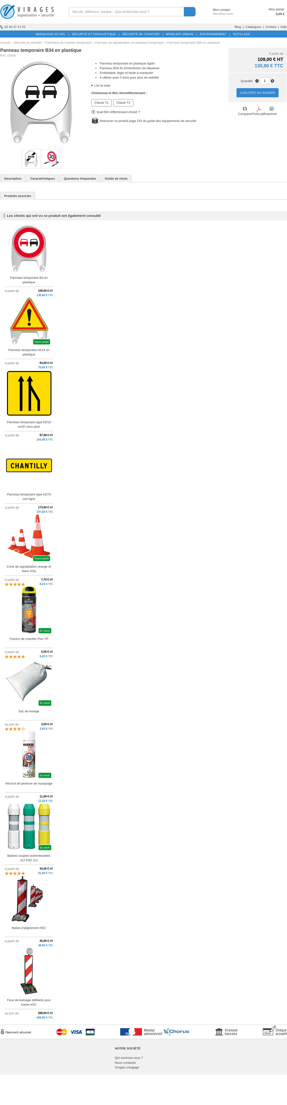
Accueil (5, 42)
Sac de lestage (28, 711)
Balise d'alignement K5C (29, 928)
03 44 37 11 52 (12, 27)
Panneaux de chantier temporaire (68, 42)
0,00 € (280, 14)
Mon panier (276, 9)
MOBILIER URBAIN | (180, 34)
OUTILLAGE (240, 34)
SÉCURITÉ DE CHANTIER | (141, 34)
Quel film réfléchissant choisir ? (115, 112)
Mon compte (217, 9)
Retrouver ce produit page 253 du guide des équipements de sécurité (148, 121)
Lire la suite (102, 85)
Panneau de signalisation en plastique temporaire (129, 42)
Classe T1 (101, 102)
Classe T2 (123, 102)
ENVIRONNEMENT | (214, 34)
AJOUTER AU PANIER (257, 92)
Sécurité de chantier (28, 42)
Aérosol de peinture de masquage (29, 783)
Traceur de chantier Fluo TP (28, 639)
